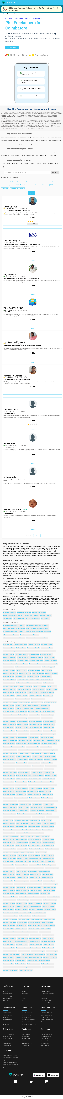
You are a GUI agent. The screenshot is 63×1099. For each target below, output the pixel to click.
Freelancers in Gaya (8, 747)
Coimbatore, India (9, 208)
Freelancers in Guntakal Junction (11, 954)
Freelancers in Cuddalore (35, 858)
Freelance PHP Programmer (27, 155)
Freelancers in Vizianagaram (26, 852)
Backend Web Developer (15, 152)
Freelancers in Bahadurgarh (34, 887)
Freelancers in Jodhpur (9, 670)
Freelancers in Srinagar (37, 702)
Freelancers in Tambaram (47, 855)
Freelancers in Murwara (37, 833)
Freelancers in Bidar (46, 820)
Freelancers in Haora (8, 699)
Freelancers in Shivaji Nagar (10, 702)
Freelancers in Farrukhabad (10, 801)
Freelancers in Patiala (21, 763)
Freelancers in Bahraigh (47, 845)
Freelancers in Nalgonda (48, 948)
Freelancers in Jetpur (8, 960)
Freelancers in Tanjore (22, 779)
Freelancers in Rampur (9, 775)
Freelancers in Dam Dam (35, 944)
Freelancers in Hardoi (48, 944)
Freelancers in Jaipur (23, 651)
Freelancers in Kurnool (21, 737)
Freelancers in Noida (8, 654)
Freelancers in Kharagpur (38, 817)
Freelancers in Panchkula (47, 826)
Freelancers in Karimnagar (50, 807)
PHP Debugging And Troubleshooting (23, 144)
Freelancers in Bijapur (48, 782)
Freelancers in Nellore (24, 750)
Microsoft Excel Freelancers (32, 618)
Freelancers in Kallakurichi (25, 686)
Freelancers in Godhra (21, 925)
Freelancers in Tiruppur (50, 702)
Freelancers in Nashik (52, 689)
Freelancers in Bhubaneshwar (42, 708)
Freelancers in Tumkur (9, 769)
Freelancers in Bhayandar (35, 724)
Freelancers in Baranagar (21, 788)
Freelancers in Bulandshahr (21, 830)
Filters (31, 193)
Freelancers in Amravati (9, 718)
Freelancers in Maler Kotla (26, 970)
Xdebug (44, 163)
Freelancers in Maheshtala (10, 740)
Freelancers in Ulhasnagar (22, 727)
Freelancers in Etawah (9, 791)
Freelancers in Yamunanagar (21, 820)
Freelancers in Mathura (9, 763)
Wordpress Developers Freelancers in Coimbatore (38, 631)
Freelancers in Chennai (47, 644)
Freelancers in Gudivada (9, 967)
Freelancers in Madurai (38, 673)
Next (36, 535)
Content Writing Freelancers (39, 612)
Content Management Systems (39, 185)
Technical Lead (52, 155)
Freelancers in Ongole (9, 861)
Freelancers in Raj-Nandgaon (10, 897)
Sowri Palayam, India (10, 377)
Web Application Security (22, 185)
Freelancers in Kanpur (35, 667)
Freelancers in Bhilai (22, 715)
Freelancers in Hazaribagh (49, 887)
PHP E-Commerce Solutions (27, 140)
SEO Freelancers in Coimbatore (11, 635)
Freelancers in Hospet (47, 830)
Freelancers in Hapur (34, 798)
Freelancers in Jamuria (36, 881)
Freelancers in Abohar (34, 929)
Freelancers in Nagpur (9, 664)
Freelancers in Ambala (36, 900)
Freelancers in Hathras (35, 938)
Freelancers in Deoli (39, 954)
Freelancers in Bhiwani (21, 839)
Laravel (3, 163)
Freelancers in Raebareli (34, 839)
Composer (32, 163)
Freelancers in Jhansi (46, 747)
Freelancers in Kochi (8, 676)
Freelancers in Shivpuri (9, 874)
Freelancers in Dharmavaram (10, 970)
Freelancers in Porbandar (21, 909)
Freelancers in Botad (8, 964)
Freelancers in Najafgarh (9, 689)
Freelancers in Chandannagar (36, 849)
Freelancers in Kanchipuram (10, 817)
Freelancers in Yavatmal (9, 935)
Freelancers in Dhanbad (9, 696)
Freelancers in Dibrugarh (22, 948)
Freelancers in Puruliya (9, 948)
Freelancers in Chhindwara (10, 919)
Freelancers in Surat (33, 654)
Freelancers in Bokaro (47, 718)
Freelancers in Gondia (34, 941)
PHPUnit (39, 163)
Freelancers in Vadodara (9, 660)
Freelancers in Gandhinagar (23, 833)
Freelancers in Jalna (33, 785)
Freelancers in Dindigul (9, 779)
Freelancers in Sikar (8, 830)
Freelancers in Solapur (24, 702)
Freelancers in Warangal (9, 721)
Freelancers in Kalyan (20, 692)
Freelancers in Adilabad (21, 957)
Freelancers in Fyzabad (36, 890)
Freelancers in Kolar (8, 941)
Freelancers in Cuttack (34, 718)
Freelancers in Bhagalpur (48, 753)
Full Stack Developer (28, 152)
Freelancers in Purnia (35, 830)
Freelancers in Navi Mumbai (10, 686)
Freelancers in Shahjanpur (24, 766)
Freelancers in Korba (19, 747)
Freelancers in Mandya (24, 919)
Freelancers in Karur (37, 804)
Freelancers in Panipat (51, 775)
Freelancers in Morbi (20, 960)
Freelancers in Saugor (47, 794)
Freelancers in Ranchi (46, 676)
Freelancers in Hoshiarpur (21, 884)
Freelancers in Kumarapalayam (11, 836)
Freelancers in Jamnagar (49, 731)
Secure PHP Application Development (10, 140)
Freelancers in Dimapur (25, 916)
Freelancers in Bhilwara (47, 763)
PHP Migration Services (6, 144)
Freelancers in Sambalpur (9, 877)
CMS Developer (15, 155)
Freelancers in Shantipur (9, 900)
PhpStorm (50, 163)
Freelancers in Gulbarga (36, 734)
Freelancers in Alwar (8, 782)
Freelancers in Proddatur (9, 855)
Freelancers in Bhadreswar (10, 951)
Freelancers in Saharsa (9, 903)
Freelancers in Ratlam (52, 801)
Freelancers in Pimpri (8, 692)
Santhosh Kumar (11, 409)
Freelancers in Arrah (22, 814)
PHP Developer (4, 152)
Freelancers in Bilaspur (21, 782)
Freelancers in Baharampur (52, 849)
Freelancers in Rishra (20, 964)
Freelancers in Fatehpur (37, 868)
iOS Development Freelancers (31, 615)
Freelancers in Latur (37, 756)
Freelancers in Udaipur (34, 670)
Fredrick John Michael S (14, 342)
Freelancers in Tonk (45, 893)
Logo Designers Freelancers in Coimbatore (14, 625)
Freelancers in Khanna (44, 960)
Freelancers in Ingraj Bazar (49, 865)
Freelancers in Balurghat (49, 903)
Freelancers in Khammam (21, 865)
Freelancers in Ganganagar (10, 807)
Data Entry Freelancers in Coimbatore (29, 635)
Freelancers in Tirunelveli (39, 686)
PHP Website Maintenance (54, 137)
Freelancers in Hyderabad (33, 648)
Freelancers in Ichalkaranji (35, 782)
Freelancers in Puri (49, 861)
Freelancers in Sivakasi (25, 804)
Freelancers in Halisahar (22, 935)
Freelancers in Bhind (22, 858)
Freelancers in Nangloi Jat (27, 836)
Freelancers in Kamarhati (50, 759)
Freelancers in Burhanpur (49, 823)
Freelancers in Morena (33, 893)
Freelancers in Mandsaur (21, 941)
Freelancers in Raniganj (48, 925)
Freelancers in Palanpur (22, 944)
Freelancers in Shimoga (38, 766)
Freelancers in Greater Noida (23, 775)
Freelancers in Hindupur (34, 922)
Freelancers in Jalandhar (51, 664)
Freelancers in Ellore (8, 845)
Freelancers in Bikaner (9, 683)
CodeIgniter (15, 163)
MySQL (3, 167)
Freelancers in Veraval (47, 874)
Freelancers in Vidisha (35, 906)
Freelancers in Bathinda (47, 798)
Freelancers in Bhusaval (21, 845)
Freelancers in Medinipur (22, 890)
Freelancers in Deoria (20, 932)
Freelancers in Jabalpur (46, 680)
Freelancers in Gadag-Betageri (23, 861)
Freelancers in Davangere (53, 740)
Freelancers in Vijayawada (48, 667)
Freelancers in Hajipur (49, 919)
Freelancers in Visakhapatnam (37, 664)
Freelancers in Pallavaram (35, 884)
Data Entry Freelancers (19, 618)
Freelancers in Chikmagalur (38, 951)
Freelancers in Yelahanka (47, 964)
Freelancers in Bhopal (23, 657)
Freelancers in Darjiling (9, 944)
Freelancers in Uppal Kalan (50, 957)
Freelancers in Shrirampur (10, 810)
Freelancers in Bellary (22, 759)
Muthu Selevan (10, 207)
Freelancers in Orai (8, 884)
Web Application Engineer (41, 152)
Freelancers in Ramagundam (10, 804)
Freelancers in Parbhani (34, 779)
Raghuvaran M (10, 274)
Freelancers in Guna (21, 887)
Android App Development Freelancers (13, 615)
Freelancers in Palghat (9, 925)
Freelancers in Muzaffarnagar (23, 756)
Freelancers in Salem (8, 705)
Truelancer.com (36, 1097)
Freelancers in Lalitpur (48, 938)
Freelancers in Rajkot (49, 657)
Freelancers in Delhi (8, 644)
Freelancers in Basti (35, 967)
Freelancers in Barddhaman (10, 772)
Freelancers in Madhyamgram (21, 881)
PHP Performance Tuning (55, 140)
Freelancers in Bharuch (9, 890)
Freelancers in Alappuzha (25, 801)
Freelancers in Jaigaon (49, 881)
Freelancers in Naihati (32, 791)
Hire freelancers (12, 47)
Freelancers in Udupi (21, 871)
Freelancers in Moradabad (35, 711)
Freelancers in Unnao (34, 877)
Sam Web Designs (12, 241)
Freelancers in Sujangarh (48, 842)
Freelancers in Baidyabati (23, 967)
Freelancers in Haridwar (48, 839)
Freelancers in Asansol (36, 731)
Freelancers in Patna (8, 667)
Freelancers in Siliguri (48, 727)
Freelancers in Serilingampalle (27, 897)
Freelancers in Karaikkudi (9, 849)
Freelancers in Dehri (8, 932)
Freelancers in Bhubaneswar (35, 660)
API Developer (52, 152)
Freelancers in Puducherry (10, 715)
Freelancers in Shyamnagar (25, 740)
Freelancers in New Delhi (22, 683)
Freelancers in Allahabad (35, 696)
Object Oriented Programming (23, 181)
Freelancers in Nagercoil (9, 814)
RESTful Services (55, 185)
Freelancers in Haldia (8, 865)
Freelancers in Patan (32, 960)
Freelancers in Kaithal (9, 906)
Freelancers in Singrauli (9, 842)
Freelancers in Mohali (46, 670)
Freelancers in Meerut (33, 692)
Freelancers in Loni (32, 871)
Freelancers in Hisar (48, 772)
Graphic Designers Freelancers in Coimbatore (37, 625)
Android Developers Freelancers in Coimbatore (37, 628)
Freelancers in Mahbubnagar (10, 916)
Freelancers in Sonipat (9, 794)
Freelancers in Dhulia (36, 753)
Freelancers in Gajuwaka (35, 788)
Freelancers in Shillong (47, 922)
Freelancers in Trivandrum (21, 667)
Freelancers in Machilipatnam (42, 836)
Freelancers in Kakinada (37, 775)
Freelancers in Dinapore (49, 890)
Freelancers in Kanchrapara (38, 913)
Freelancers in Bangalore (20, 644)
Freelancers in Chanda (34, 763)
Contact (32, 227)
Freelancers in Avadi (21, 794)
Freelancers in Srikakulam (35, 957)
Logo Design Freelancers (9, 612)
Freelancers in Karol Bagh (22, 731)
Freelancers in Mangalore (33, 747)
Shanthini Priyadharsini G (15, 376)
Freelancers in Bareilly (21, 711)
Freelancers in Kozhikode (35, 721)
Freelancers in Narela (8, 708)
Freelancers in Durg (20, 791)
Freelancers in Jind (8, 881)
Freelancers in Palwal (35, 948)
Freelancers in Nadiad (9, 826)
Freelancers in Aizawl (9, 785)
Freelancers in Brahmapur (10, 766)
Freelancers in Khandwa (34, 845)
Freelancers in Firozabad (22, 769)
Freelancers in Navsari (38, 861)
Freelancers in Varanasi (35, 683)
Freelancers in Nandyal (9, 871)
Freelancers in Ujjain (33, 737)
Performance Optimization (17, 189)
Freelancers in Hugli (22, 855)
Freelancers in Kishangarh (35, 925)
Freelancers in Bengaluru (21, 654)
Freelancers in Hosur (23, 807)
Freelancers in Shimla (48, 858)
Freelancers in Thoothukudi (10, 750)
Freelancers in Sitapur (44, 871)
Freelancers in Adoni (35, 874)
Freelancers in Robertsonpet (39, 916)
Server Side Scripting (7, 181)
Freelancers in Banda (20, 893)
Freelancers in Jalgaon (9, 743)
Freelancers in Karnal (51, 810)
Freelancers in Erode (22, 724)
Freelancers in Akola (21, 743)
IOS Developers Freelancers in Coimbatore (14, 631)
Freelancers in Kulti (49, 769)
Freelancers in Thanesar (49, 909)
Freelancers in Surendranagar (11, 852)
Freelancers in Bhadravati (22, 874)
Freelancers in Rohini (33, 705)
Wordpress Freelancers (45, 615)
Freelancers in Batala (21, 903)
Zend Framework (24, 163)
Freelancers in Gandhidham (52, 868)
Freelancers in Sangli (22, 718)
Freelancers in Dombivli (22, 696)
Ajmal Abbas (9, 443)
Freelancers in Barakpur (23, 900)
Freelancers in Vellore (23, 734)
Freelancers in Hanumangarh (50, 884)
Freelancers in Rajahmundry (50, 750)
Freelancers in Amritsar (33, 676)
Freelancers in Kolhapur (35, 727)
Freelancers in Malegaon (39, 740)
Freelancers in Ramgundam (47, 737)
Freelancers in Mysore (21, 705)
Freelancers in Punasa (9, 756)
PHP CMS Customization (41, 140)
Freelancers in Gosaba (46, 814)
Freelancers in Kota (34, 680)
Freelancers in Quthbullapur (37, 810)
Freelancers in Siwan (51, 954)
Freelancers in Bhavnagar (47, 715)
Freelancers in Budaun (47, 877)
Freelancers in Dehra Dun (9, 724)
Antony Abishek (10, 477)
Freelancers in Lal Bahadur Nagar (48, 785)
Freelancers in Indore (35, 651)
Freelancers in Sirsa (22, 849)
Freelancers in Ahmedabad (48, 651)
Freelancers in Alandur (9, 887)
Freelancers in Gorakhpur (38, 689)
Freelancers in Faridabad (50, 660)
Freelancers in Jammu (9, 737)
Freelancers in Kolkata (9, 648)
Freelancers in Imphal (34, 814)
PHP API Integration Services (40, 137)
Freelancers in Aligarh (9, 711)
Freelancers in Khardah (45, 932)
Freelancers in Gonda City (9, 922)
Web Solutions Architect (41, 155)
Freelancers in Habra (8, 909)
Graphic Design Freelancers (24, 612)
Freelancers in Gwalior (23, 680)
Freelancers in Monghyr (22, 823)
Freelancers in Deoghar (35, 823)
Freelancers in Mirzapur (24, 817)
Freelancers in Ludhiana (21, 664)
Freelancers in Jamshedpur (24, 689)
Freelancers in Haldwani (48, 906)
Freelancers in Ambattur (9, 759)
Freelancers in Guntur (20, 676)
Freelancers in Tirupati (45, 791)
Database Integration (7, 185)
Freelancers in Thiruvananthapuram (24, 708)
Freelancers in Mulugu (37, 772)
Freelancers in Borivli (34, 715)
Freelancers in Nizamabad (36, 769)
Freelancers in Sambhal (9, 833)
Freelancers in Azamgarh (33, 964)
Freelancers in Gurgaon (47, 648)
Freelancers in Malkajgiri (53, 897)
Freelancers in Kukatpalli (49, 756)
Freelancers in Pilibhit (9, 929)
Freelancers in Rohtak (51, 766)
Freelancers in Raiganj (35, 865)
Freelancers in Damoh (9, 957)
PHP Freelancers (45, 618)
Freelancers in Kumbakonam (23, 868)
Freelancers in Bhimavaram (35, 903)
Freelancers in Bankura (36, 919)
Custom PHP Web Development (8, 137)
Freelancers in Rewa (34, 820)
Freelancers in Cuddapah (9, 938)
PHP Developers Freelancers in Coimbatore (37, 638)
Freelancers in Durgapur (49, 724)
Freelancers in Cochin (21, 670)
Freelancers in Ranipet (21, 785)
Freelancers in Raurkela (49, 721)
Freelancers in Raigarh (52, 951)
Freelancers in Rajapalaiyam (48, 941)
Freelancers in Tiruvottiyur (34, 794)
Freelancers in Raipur (48, 683)
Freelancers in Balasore (48, 967)
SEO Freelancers (7, 618)
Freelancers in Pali (8, 820)
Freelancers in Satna (48, 788)
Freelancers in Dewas (8, 788)
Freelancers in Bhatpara (49, 734)
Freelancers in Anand (25, 913)
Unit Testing (5, 189)
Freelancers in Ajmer (8, 727)
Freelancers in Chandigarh (10, 651)
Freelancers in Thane (22, 660)
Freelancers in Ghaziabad (9, 657)
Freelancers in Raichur (23, 810)
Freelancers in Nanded (22, 721)
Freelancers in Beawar (21, 929)
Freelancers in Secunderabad (10, 673)
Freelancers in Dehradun (9, 680)
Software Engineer (5, 155)
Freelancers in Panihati (36, 750)
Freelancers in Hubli (44, 705)
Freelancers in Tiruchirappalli (22, 699)
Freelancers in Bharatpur (36, 807)
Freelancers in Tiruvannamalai (11, 913)
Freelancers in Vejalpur (24, 951)
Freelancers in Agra (52, 686)
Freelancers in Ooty (48, 804)
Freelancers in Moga (45, 929)
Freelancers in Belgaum (33, 743)
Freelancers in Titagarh (48, 935)
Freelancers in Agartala (9, 823)
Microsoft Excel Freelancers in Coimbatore (14, 638)
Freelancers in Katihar (9, 839)
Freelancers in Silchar (9, 893)
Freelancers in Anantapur (39, 801)
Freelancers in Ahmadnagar (10, 753)
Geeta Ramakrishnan (13, 509)
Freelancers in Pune (21, 648)
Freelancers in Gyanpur (34, 826)
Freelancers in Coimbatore (36, 657)
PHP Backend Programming (24, 137)
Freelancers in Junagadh (35, 842)
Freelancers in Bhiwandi (48, 711)
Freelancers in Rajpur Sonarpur (49, 743)
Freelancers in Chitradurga (36, 909)
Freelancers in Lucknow (46, 654)
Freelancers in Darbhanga (48, 779)
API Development (51, 181)
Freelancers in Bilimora (9, 731)
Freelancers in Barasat (24, 772)
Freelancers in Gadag (22, 877)
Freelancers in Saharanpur (10, 734)
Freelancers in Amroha (34, 855)
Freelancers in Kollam (24, 753)
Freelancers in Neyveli (41, 852)
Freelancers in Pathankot (9, 858)
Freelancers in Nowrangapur (46, 692)
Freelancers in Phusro (22, 842)
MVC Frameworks (39, 181)
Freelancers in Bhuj (22, 922)
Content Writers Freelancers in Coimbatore (14, 628)
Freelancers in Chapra (21, 826)
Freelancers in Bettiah (22, 938)
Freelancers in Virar (40, 897)
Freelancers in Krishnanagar (50, 900)
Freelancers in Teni (48, 696)
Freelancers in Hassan (32, 932)
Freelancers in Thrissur (25, 673)
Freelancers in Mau (8, 798)
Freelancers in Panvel (35, 935)
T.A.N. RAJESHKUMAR (13, 308)
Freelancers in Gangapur (27, 954)
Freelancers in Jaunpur (9, 868)
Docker (56, 163)
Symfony (8, 163)
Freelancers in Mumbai (34, 644)
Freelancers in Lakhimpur (22, 906)
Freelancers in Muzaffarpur (36, 759)
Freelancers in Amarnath (52, 817)
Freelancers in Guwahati (51, 673)
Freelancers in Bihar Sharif (21, 798)
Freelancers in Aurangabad (38, 699)
